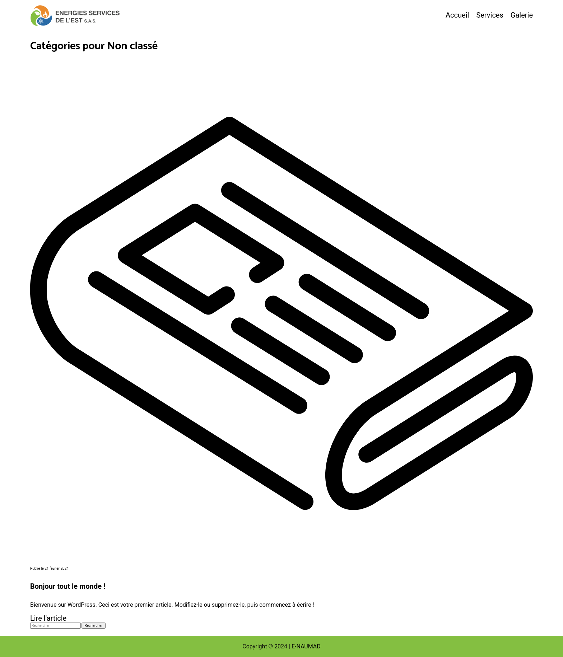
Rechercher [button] (93, 626)
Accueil (457, 15)
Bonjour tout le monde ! (67, 586)
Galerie (522, 15)
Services (489, 15)
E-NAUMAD (306, 646)
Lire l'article (48, 618)
